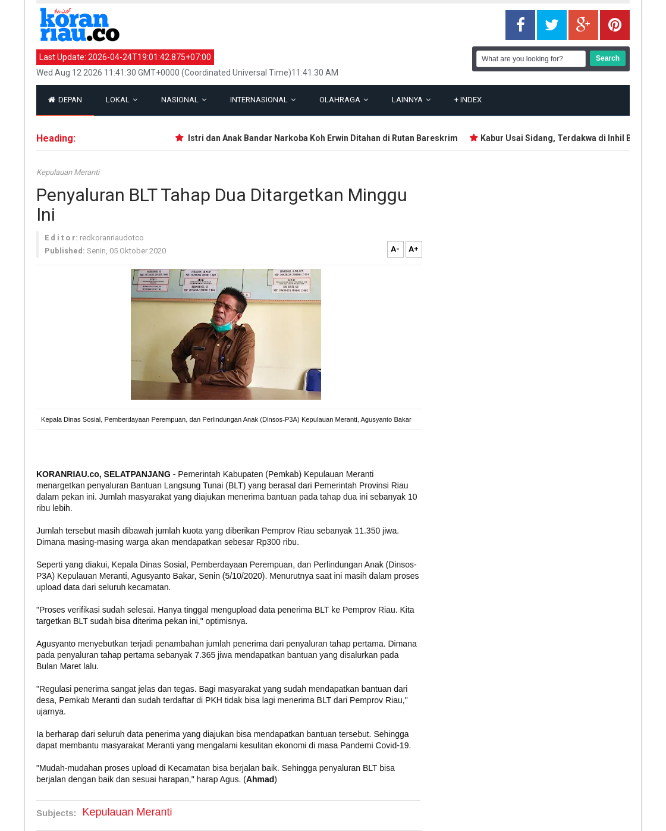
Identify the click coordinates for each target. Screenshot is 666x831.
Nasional (183, 99)
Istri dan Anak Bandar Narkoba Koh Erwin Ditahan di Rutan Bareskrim (328, 138)
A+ (414, 248)
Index (468, 99)
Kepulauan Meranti (67, 172)
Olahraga (343, 99)
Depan (65, 99)
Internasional (263, 99)
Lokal (121, 99)
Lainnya (411, 99)
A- (395, 248)
